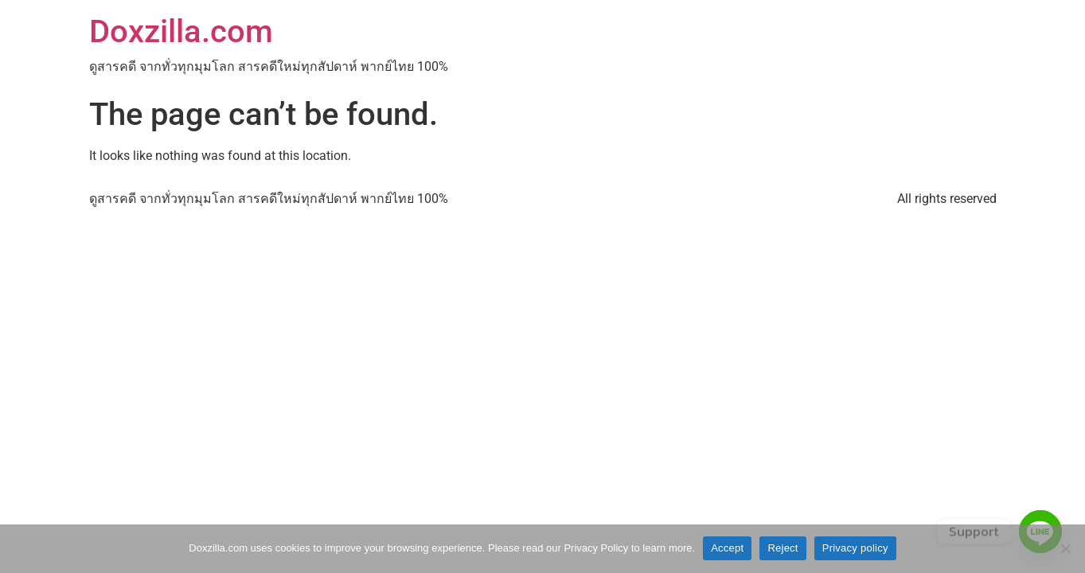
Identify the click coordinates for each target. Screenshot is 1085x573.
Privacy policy (855, 548)
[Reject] (1065, 548)
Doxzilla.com (181, 31)
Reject (782, 548)
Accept (727, 548)
